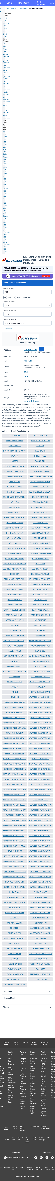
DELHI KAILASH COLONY (40, 507)
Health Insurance (6, 93)
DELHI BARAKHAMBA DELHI (40, 477)
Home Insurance (6, 111)
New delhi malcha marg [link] (36, 8)
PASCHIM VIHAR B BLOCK (14, 902)
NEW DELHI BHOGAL (14, 713)
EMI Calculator (6, 66)
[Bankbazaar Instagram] (52, 1157)
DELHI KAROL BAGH (14, 523)
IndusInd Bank (27, 297)
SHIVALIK (14, 959)
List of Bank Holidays (31, 401)
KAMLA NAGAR (14, 651)
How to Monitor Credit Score (11, 1098)
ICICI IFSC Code (5, 179)
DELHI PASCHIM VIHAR (14, 559)
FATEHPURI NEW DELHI (40, 615)
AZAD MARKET (15, 446)
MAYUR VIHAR (14, 677)
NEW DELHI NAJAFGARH (40, 784)
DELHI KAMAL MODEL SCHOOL (14, 518)
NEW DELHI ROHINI (40, 831)
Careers (7, 1167)
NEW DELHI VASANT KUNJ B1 (14, 877)
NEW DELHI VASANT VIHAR (40, 877)
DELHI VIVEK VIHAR (15, 595)
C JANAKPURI (40, 461)
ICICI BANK (28, 361)
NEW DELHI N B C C (14, 784)
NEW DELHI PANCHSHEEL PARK (14, 805)
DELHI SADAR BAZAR (40, 569)
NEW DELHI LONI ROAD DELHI (40, 769)
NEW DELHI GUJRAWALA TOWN (14, 748)
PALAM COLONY (40, 897)
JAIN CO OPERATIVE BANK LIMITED (14, 636)
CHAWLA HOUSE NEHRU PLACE (40, 466)
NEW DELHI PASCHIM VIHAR (14, 810)
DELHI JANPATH (14, 507)
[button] (41, 349)
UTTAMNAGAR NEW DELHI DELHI (40, 974)
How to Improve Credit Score (11, 1089)
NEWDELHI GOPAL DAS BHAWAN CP (40, 887)
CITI (14, 297)
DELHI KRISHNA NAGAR (14, 528)
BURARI (14, 461)
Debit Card (5, 50)
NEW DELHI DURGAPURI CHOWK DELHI (40, 728)
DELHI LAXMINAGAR (14, 533)
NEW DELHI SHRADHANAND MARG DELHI (40, 861)
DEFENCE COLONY (14, 477)
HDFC (19, 297)
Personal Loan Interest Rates (23, 1100)
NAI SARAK (40, 687)
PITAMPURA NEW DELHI (40, 902)
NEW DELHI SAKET (14, 851)
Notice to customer (39, 1168)
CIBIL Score (10, 1068)
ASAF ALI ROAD (40, 435)
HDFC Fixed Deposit (43, 1066)
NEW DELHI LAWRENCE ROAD (14, 769)
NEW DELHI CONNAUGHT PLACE (40, 713)
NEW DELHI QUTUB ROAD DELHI (40, 820)
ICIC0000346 (30, 349)
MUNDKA (14, 687)
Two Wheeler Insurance (6, 99)
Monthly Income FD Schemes (44, 1112)
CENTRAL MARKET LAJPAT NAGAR (14, 466)
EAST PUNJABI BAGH (14, 615)
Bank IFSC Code (27, 1139)
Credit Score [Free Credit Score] (5, 35)
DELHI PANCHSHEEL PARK (40, 553)
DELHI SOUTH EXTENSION (14, 579)
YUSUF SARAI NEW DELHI (14, 984)
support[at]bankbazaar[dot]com (16, 1157)
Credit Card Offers (22, 1128)
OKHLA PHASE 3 (40, 892)
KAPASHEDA (40, 651)
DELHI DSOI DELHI (14, 487)
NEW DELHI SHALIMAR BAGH (40, 856)
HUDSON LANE (40, 625)
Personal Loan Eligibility (23, 1091)
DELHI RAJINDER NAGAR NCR (14, 569)
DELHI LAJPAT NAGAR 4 (40, 528)
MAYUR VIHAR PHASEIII (40, 677)
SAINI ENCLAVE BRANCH (40, 928)
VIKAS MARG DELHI (15, 979)
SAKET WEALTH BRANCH (40, 933)
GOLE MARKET (40, 620)
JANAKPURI (40, 636)
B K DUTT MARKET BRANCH (14, 451)
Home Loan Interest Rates (33, 1092)
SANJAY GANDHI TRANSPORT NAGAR (14, 938)
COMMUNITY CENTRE (40, 471)
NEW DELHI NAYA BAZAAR (40, 789)
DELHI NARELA (15, 543)
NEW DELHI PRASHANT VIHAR (40, 815)
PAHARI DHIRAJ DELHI (14, 897)
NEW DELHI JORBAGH (40, 759)
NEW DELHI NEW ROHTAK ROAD (40, 795)
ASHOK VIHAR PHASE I (40, 441)
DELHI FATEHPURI (40, 487)
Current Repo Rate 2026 (33, 1110)
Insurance (25, 1042)
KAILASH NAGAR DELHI (14, 646)
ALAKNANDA (14, 435)
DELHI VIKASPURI (40, 589)
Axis (9, 297)
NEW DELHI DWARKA (14, 733)
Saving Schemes (6, 61)
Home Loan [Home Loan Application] (5, 30)
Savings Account (6, 56)
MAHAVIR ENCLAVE (15, 666)
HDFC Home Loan (32, 1076)
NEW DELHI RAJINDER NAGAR (14, 825)
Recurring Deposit (6, 77)
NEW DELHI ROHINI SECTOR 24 (40, 836)
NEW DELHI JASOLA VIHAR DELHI (40, 754)
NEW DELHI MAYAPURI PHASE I (40, 774)
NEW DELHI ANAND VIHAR (14, 702)
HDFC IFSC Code (5, 142)
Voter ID (5, 106)
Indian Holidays (42, 1138)
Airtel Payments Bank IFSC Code (6, 246)
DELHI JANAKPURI (40, 502)
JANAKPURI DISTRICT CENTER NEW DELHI (14, 641)
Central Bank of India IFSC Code (5, 221)
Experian (11, 1064)
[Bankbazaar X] (35, 1157)
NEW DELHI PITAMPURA (14, 815)
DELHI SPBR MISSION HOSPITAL (40, 579)
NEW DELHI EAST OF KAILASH (40, 733)
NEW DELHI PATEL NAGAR (40, 810)
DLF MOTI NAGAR (40, 595)
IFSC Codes (10, 8)
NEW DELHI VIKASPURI (14, 882)
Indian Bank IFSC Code (5, 170)
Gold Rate (34, 1138)
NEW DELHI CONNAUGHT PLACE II (14, 718)
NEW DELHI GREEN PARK (40, 743)
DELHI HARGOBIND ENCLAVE (40, 492)
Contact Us (15, 1168)
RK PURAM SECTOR (15, 923)
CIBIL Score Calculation (12, 1080)
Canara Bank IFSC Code (5, 160)
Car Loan (4, 45)
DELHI (26, 372)
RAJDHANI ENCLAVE (40, 918)
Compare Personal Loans (23, 1061)
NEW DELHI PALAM (40, 800)
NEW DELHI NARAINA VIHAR (14, 789)
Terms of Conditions (29, 1168)
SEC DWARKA (40, 943)
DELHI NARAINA (40, 538)
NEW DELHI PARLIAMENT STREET (40, 805)
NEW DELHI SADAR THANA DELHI (14, 846)
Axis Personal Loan (23, 1084)
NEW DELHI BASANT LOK (14, 707)
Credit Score (10, 1060)
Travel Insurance (6, 117)
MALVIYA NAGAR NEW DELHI (14, 671)
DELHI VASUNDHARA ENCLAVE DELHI (14, 589)
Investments (34, 1126)
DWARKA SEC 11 (40, 600)
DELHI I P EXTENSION (40, 497)
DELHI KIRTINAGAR (40, 523)
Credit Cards (16, 1043)
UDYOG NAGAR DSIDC (14, 974)
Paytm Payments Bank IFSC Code (6, 234)
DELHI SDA (14, 574)
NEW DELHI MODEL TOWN (14, 779)
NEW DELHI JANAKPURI (14, 754)
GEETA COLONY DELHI (15, 620)
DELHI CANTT (14, 482)
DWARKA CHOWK (15, 600)
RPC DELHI (14, 928)
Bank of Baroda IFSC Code (5, 188)
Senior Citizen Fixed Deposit (43, 1092)
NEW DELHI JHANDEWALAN (14, 759)
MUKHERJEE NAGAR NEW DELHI (40, 682)
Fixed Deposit (5, 72)
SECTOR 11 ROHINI (14, 949)
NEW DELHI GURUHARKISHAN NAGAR (40, 748)
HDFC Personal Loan (23, 1076)
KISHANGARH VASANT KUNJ (40, 656)
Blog (21, 1167)
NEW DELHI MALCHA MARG (14, 774)
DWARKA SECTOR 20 (40, 605)
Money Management (45, 1127)
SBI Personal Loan (23, 1068)
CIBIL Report (10, 1074)
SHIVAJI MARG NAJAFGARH (40, 954)
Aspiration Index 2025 (44, 1043)
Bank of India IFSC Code (5, 201)
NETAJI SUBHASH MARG (40, 692)
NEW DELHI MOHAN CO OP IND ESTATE (40, 779)
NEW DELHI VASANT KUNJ (40, 872)
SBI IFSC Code (5, 134)
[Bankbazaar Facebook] (47, 1157)
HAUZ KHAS (14, 625)
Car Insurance (6, 88)
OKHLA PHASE (15, 892)
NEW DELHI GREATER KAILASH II (14, 743)
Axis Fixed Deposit (43, 1074)
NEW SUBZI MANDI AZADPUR (14, 887)
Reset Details (8, 328)
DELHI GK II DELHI (14, 492)
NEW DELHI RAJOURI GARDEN (40, 825)
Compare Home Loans (33, 1061)
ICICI (16, 8)
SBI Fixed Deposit (44, 1060)
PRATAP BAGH (14, 907)
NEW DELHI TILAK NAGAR (40, 866)
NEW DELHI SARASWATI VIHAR (40, 851)
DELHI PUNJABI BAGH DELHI (14, 564)
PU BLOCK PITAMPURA (14, 913)
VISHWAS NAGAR (40, 979)
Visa (48, 1137)
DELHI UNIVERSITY (14, 584)
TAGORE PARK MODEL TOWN (40, 964)
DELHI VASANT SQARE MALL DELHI (40, 584)
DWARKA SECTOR (14, 605)
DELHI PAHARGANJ (14, 553)
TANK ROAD (40, 969)
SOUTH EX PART (40, 959)
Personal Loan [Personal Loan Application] (6, 24)
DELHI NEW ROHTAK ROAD (14, 548)
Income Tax (20, 1138)
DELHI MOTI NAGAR (15, 538)
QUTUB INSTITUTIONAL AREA (40, 913)
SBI (5, 297)
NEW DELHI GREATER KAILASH (40, 738)
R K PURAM (14, 918)
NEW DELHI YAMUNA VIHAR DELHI (40, 882)
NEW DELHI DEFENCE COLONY (14, 723)
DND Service (47, 1168)
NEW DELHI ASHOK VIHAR (40, 702)
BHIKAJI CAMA (40, 456)
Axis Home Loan (32, 1084)
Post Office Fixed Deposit (43, 1082)
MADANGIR (14, 661)
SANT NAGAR (40, 938)
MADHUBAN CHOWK (40, 661)
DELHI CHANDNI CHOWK (40, 482)
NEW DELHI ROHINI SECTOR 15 (14, 836)
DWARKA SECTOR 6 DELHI (14, 610)
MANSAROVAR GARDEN (40, 671)
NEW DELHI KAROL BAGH (14, 764)
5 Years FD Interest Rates (43, 1102)
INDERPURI (40, 630)
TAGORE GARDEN (15, 964)
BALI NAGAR (40, 451)
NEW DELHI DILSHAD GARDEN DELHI (14, 728)
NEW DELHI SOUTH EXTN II (14, 866)
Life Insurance (6, 82)
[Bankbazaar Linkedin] (41, 1157)
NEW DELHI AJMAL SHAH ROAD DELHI (40, 697)
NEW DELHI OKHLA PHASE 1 (14, 800)
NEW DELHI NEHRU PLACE (14, 795)
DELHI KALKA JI (14, 512)
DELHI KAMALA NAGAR (40, 518)
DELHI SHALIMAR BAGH (40, 574)
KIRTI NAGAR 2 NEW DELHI (14, 656)
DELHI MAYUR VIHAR (40, 533)
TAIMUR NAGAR (14, 969)
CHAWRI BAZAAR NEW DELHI (14, 471)
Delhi (21, 8)
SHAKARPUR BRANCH (40, 949)
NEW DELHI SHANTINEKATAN (14, 861)
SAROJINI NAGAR (14, 943)
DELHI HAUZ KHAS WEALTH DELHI (14, 497)
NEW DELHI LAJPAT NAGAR (40, 764)
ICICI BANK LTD (14, 630)
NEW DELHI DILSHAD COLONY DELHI (40, 723)
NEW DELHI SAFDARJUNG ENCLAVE (40, 846)
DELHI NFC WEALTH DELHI (40, 548)
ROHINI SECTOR (40, 923)
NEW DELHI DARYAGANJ (40, 718)
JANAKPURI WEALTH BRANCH (40, 641)
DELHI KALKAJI (40, 512)
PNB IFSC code (4, 211)
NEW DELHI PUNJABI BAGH (14, 820)
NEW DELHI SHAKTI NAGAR (14, 856)
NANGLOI (14, 692)
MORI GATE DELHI (14, 682)
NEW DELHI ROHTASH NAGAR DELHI (40, 841)
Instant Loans (22, 1108)
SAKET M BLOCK (14, 933)
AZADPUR (40, 446)
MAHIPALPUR (40, 666)
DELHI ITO (15, 502)
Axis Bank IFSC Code (5, 150)
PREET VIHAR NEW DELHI (40, 907)
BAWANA (14, 456)
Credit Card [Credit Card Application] (5, 19)
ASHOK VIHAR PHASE (14, 441)
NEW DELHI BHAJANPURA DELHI (40, 707)
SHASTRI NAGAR (14, 954)
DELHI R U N (40, 564)
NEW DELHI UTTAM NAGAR (15, 872)
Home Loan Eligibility (33, 1101)
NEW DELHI (14, 697)
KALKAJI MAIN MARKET (40, 646)
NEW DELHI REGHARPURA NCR (14, 831)
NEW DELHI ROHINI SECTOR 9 (14, 841)
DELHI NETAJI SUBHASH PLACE (40, 543)
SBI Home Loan (32, 1068)
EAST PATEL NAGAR (40, 610)
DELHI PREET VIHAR (40, 559)
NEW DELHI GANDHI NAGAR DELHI (14, 738)
